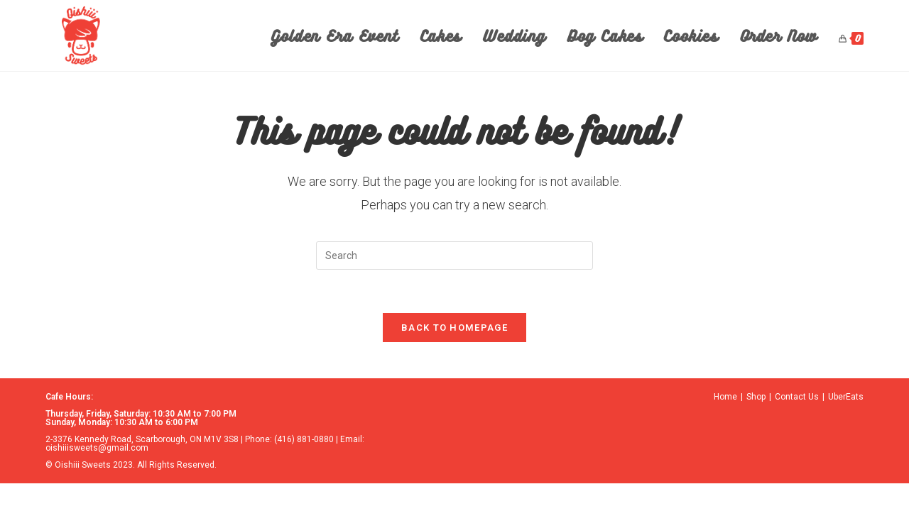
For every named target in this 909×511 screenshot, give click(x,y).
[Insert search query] (454, 255)
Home (725, 397)
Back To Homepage (454, 327)
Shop (756, 397)
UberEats (846, 397)
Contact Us (797, 397)
